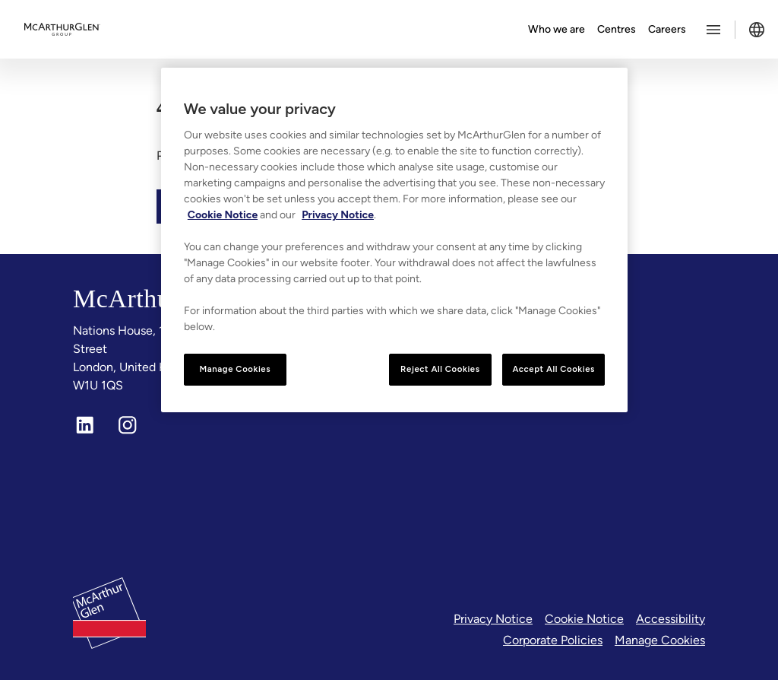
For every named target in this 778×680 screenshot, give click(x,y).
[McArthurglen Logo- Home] (62, 29)
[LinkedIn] (85, 425)
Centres (616, 29)
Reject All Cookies (439, 369)
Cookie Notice (584, 619)
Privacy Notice (493, 619)
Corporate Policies (552, 640)
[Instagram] (127, 425)
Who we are (556, 29)
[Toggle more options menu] (713, 30)
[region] (394, 240)
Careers (667, 29)
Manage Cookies (660, 640)
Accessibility (670, 619)
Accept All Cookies (553, 369)
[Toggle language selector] (757, 30)
